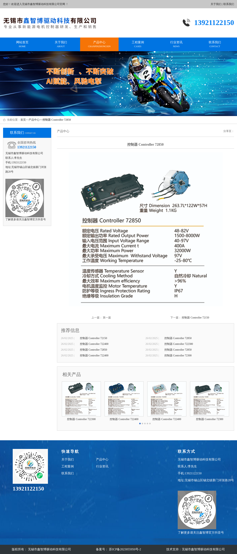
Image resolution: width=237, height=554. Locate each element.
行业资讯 (176, 44)
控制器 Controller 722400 (94, 344)
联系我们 (228, 4)
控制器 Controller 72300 (178, 355)
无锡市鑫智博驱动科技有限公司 (203, 549)
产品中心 (99, 44)
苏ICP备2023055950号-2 (124, 549)
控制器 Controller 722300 (178, 344)
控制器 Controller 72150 (195, 317)
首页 (23, 119)
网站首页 (22, 44)
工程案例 (138, 44)
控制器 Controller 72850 (178, 338)
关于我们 (216, 4)
